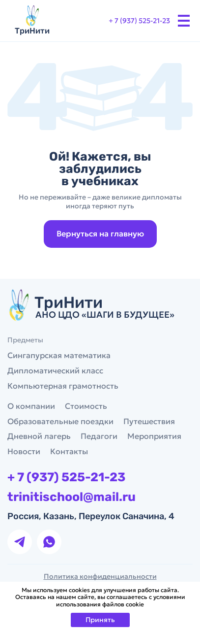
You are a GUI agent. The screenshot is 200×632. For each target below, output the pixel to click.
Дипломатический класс (55, 370)
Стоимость (86, 406)
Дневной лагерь (39, 436)
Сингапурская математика (59, 355)
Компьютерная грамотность (62, 386)
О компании (31, 406)
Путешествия (149, 421)
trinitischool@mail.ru (71, 497)
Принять (100, 619)
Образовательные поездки (60, 421)
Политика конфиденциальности (100, 576)
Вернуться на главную (100, 233)
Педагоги (99, 436)
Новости (23, 451)
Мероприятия (154, 436)
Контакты (69, 451)
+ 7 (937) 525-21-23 (139, 20)
